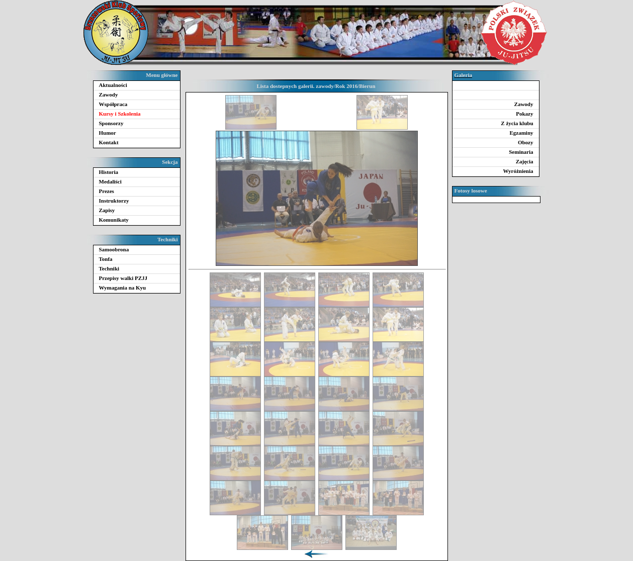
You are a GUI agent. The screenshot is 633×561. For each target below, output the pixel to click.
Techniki (109, 268)
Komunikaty (114, 220)
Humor (107, 133)
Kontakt (109, 142)
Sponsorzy (111, 123)
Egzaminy (521, 133)
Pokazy (524, 114)
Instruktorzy (114, 201)
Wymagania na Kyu (122, 288)
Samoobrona (114, 249)
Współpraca (113, 104)
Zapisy (107, 210)
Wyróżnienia (518, 171)
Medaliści (110, 181)
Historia (109, 172)
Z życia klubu (517, 123)
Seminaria (521, 152)
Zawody (108, 94)
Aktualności (113, 85)
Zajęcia (524, 161)
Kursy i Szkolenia (120, 114)
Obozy (525, 142)
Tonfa (106, 259)
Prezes (106, 191)
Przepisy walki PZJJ (123, 278)
